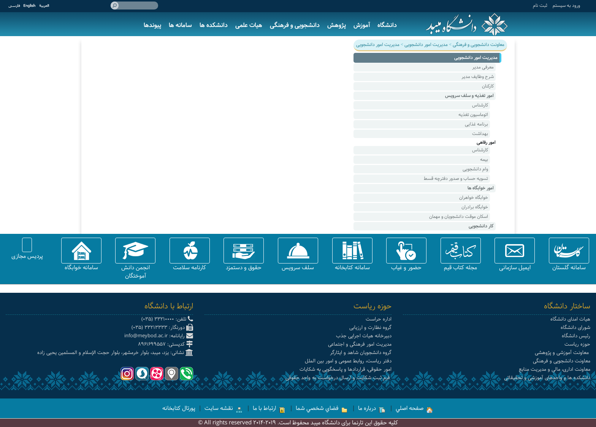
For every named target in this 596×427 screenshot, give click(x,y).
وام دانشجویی (475, 169)
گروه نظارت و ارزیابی (370, 328)
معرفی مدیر (483, 67)
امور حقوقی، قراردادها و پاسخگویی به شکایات (346, 369)
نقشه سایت (223, 408)
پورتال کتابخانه (178, 408)
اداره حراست (379, 319)
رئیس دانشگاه (576, 336)
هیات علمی (248, 25)
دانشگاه (387, 25)
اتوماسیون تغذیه (473, 114)
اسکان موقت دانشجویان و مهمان (458, 216)
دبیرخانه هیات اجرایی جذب (364, 336)
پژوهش (336, 25)
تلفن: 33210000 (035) (167, 319)
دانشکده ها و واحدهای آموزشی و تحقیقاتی (547, 378)
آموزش (361, 25)
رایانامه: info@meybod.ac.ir (158, 336)
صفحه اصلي (414, 408)
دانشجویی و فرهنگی (295, 25)
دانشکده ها (214, 25)
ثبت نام (540, 5)
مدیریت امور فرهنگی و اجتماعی (360, 344)
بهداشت (480, 133)
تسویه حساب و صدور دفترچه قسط (456, 178)
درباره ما (371, 408)
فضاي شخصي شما (321, 408)
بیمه (484, 159)
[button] (569, 251)
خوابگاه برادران (474, 207)
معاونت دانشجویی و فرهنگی (561, 361)
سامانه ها (180, 25)
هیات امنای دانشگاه (570, 319)
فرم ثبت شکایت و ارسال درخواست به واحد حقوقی (338, 378)
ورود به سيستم (566, 5)
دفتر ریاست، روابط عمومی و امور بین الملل (348, 361)
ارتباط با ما (269, 408)
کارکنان (488, 86)
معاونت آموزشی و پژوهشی (562, 353)
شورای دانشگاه (575, 328)
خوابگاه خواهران (473, 197)
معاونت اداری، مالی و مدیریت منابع (554, 369)
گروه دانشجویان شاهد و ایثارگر (361, 353)
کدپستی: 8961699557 (165, 344)
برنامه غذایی (476, 124)
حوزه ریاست (577, 344)
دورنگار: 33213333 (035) (162, 328)
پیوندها (152, 25)
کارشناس (480, 105)
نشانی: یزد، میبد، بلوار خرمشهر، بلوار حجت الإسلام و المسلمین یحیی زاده (115, 353)
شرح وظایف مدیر (477, 76)
